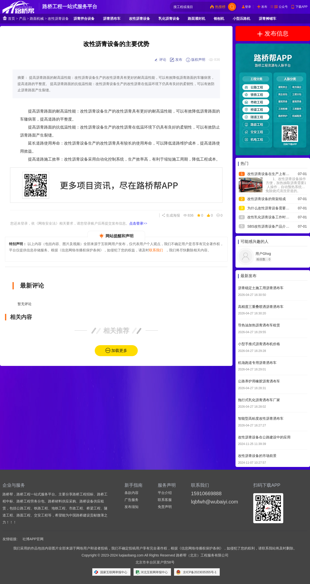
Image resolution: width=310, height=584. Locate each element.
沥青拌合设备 (84, 19)
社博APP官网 (33, 539)
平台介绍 (165, 493)
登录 (248, 7)
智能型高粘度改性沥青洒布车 (261, 418)
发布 (264, 7)
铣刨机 (219, 19)
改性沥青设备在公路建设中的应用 (264, 437)
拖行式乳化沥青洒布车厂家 (259, 400)
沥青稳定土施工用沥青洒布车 (261, 288)
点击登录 (138, 223)
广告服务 (131, 500)
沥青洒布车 (111, 19)
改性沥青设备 (58, 19)
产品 (22, 19)
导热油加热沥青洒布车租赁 (259, 325)
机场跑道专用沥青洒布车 (257, 363)
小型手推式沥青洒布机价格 (259, 344)
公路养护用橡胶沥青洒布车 (259, 381)
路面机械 (37, 19)
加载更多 (119, 350)
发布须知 (131, 507)
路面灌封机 (196, 19)
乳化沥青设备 (169, 19)
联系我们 (156, 250)
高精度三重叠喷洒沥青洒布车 (261, 307)
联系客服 (165, 500)
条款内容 (131, 493)
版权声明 (195, 60)
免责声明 (165, 507)
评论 (160, 60)
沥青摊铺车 (267, 19)
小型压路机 (241, 19)
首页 (8, 18)
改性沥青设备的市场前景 (257, 456)
